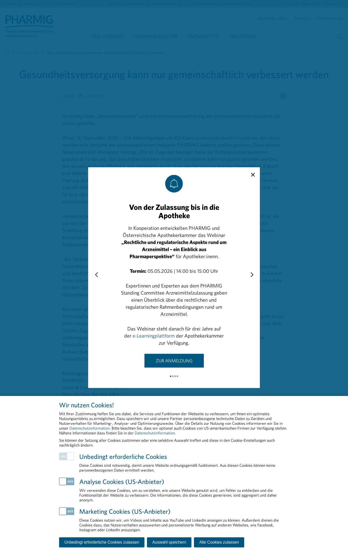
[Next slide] (252, 275)
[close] (253, 174)
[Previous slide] (96, 275)
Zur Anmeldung (174, 360)
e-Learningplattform (154, 335)
